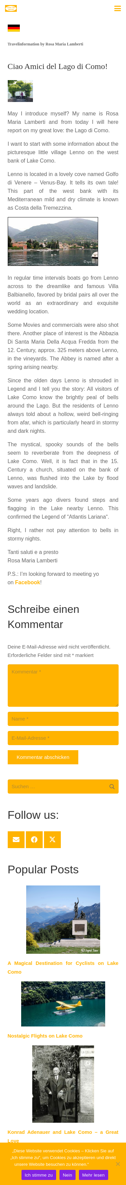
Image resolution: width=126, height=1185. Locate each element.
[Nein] (117, 1163)
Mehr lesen (101, 1164)
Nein (67, 1175)
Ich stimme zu (39, 1175)
